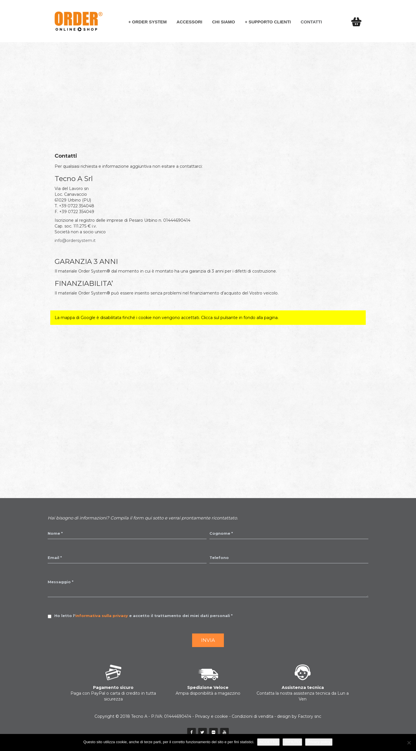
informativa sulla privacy (101, 615)
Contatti (311, 21)
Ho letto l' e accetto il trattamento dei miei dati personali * (143, 615)
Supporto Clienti (269, 21)
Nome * (55, 533)
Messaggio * (60, 581)
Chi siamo (223, 21)
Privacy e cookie (211, 716)
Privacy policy (318, 742)
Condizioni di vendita (252, 716)
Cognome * (221, 533)
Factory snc (309, 716)
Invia (208, 640)
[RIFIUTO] (409, 743)
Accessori (189, 21)
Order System (149, 21)
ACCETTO (268, 742)
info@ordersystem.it (75, 240)
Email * (55, 557)
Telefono (219, 557)
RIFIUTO (292, 742)
